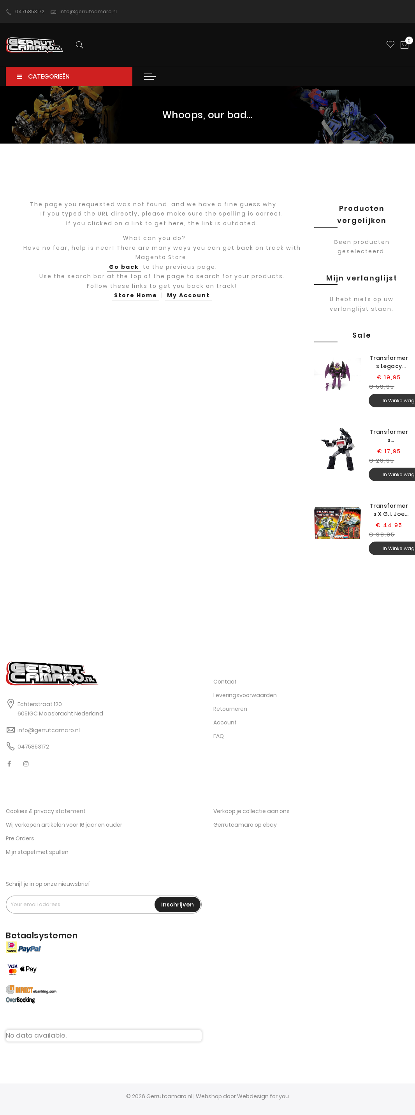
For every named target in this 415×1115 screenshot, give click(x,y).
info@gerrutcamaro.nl (83, 11)
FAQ (218, 736)
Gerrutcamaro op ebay (245, 825)
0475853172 (25, 11)
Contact (225, 681)
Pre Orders (20, 838)
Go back (124, 267)
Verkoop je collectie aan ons (251, 811)
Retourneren (230, 709)
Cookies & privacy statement (46, 811)
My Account (188, 295)
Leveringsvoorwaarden (245, 695)
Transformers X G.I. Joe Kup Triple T (389, 510)
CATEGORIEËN (43, 76)
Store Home (135, 295)
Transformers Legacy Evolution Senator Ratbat (389, 362)
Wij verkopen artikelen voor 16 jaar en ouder (64, 825)
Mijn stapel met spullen (37, 852)
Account (225, 722)
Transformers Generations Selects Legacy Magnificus (389, 436)
